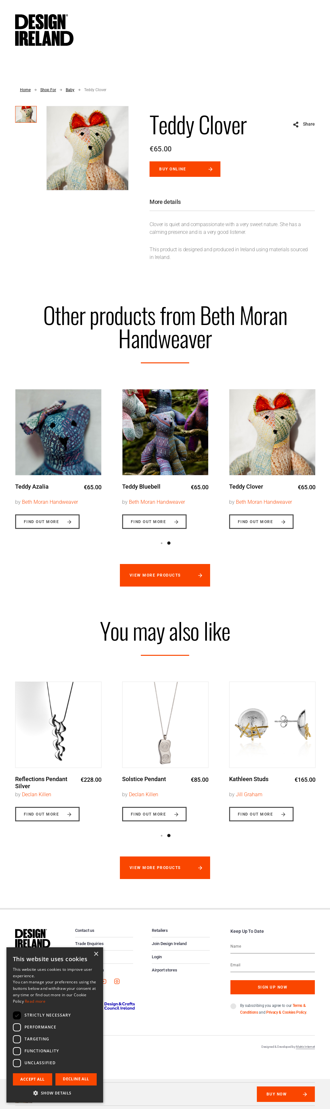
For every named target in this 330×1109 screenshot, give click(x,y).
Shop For (48, 90)
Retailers (160, 930)
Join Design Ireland (169, 943)
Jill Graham (249, 794)
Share (309, 124)
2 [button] (168, 543)
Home (25, 90)
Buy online (172, 169)
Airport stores (164, 970)
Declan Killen (36, 794)
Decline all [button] (76, 1079)
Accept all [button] (32, 1079)
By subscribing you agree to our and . (273, 1009)
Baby (70, 90)
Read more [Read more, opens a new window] (35, 1001)
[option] (58, 454)
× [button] (95, 954)
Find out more (41, 522)
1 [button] (161, 543)
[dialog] (54, 1025)
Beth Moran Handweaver (50, 502)
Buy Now (277, 1094)
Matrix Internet (305, 1046)
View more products (155, 575)
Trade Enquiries (89, 943)
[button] (55, 1093)
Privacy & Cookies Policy (286, 1012)
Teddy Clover (95, 90)
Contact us (84, 930)
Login (157, 956)
